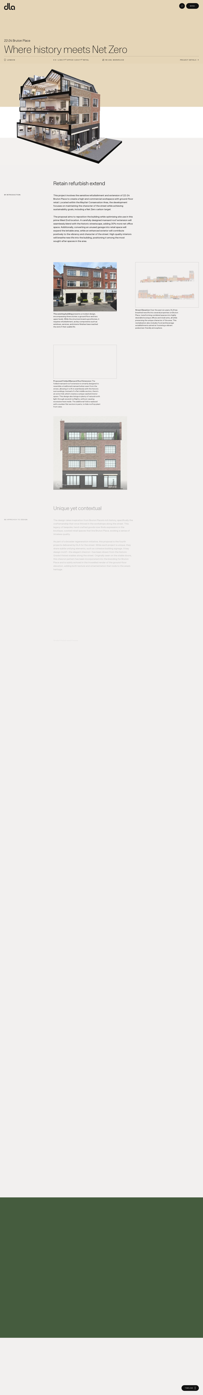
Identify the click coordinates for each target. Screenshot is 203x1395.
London (9, 60)
